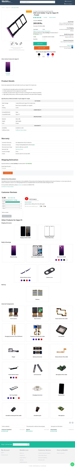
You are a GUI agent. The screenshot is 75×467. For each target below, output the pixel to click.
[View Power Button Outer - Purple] (13, 377)
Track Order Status (42, 455)
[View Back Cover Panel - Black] (64, 260)
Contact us (22, 455)
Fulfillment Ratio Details (21, 130)
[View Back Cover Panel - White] (67, 260)
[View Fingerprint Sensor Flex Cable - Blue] (33, 339)
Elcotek (44, 466)
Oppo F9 (8, 7)
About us (22, 453)
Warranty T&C (41, 460)
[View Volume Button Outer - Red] (27, 280)
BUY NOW (40, 43)
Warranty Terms (19, 149)
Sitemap (21, 460)
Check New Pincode (6, 166)
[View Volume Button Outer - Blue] (29, 280)
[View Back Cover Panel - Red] (59, 260)
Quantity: (35, 39)
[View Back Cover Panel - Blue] (61, 260)
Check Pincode (8, 173)
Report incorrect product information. (41, 31)
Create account (4, 455)
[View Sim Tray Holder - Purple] (11, 398)
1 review (45, 17)
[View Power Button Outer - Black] (11, 377)
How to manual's (60, 453)
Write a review (52, 17)
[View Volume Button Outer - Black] (24, 280)
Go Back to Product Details (7, 186)
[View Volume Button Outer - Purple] (21, 280)
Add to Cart (41, 48)
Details (40, 34)
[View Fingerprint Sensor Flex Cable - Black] (39, 339)
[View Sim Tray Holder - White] (16, 398)
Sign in (2, 452)
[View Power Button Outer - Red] (16, 377)
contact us (20, 184)
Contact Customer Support (44, 453)
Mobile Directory (23, 462)
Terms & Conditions (42, 457)
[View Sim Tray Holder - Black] (13, 398)
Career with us (23, 457)
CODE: (34, 36)
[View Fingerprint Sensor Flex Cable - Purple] (36, 339)
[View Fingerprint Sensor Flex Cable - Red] (41, 339)
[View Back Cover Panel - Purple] (56, 260)
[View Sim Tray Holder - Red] (19, 398)
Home (3, 7)
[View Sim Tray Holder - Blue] (8, 398)
